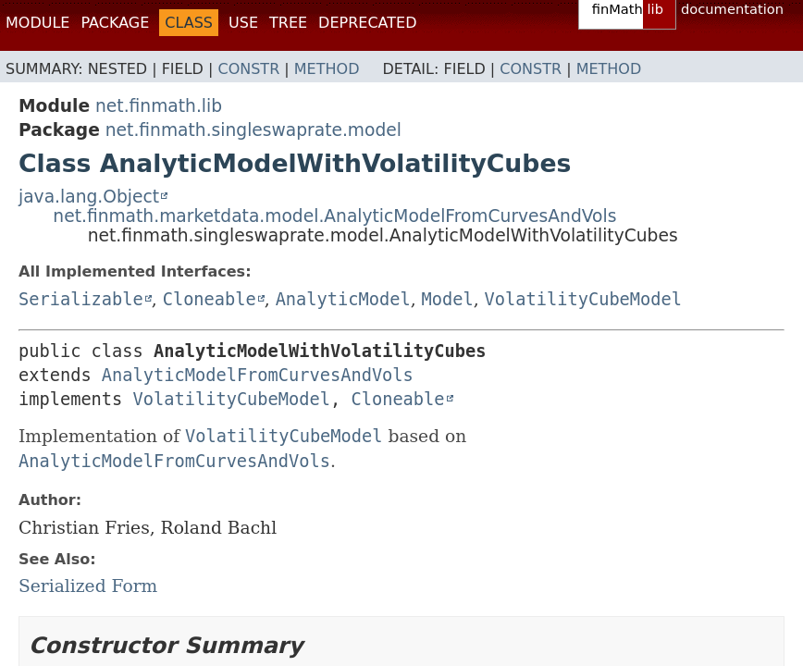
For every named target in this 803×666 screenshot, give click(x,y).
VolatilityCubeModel (583, 299)
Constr (248, 69)
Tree (288, 22)
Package (114, 22)
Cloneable (209, 299)
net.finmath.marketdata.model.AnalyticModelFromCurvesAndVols (334, 216)
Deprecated (367, 22)
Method (327, 69)
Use (243, 22)
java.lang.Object (89, 196)
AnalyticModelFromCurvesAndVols (258, 375)
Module (37, 22)
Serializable (81, 299)
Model (448, 299)
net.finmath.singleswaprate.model (253, 130)
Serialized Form (88, 586)
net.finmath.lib (158, 106)
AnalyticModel (343, 299)
